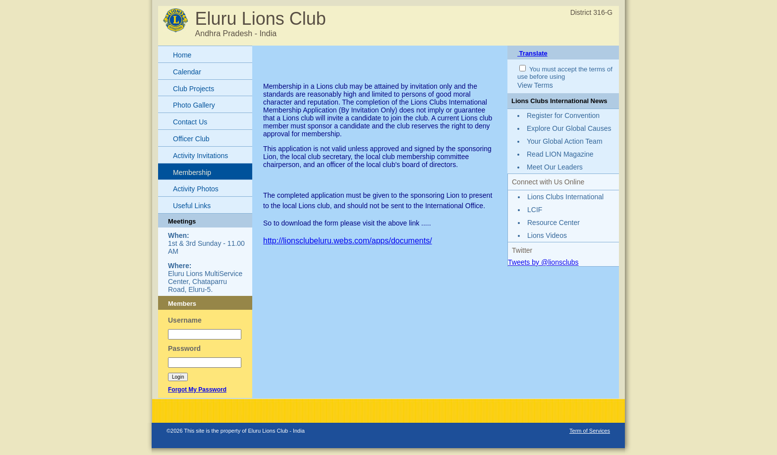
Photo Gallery (194, 105)
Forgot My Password (197, 389)
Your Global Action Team (565, 141)
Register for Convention (563, 115)
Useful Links (192, 206)
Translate (532, 53)
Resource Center (553, 223)
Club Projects (193, 89)
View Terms (535, 85)
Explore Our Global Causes (569, 128)
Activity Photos (196, 189)
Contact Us (190, 122)
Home (182, 55)
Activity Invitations (200, 156)
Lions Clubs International (565, 197)
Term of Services (589, 431)
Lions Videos (547, 235)
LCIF (534, 210)
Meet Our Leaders (555, 167)
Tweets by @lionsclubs (543, 262)
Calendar (187, 72)
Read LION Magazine (560, 154)
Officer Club (191, 139)
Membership (192, 172)
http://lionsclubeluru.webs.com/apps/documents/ (347, 240)
